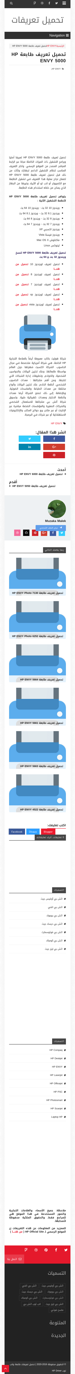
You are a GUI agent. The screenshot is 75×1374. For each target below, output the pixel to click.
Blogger (48, 831)
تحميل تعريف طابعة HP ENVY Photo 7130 (37, 593)
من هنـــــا (17, 1231)
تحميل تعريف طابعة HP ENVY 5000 (38, 57)
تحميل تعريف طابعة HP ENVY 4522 (41, 809)
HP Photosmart (54, 1100)
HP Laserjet (56, 1075)
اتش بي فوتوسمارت (52, 932)
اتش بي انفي (55, 907)
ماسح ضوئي (57, 1310)
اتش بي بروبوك (54, 915)
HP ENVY (51, 46)
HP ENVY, (56, 69)
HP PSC (58, 1092)
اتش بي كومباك (54, 940)
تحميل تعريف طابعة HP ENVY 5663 (41, 766)
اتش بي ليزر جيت (53, 949)
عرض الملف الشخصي (51, 528)
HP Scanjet (56, 1108)
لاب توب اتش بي (32, 1304)
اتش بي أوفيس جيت (51, 899)
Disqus (33, 831)
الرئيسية (60, 46)
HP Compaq (56, 1050)
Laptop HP (56, 1117)
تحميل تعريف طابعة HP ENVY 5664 (41, 679)
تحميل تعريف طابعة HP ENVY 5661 (41, 723)
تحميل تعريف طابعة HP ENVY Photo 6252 (37, 636)
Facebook (16, 831)
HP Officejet (56, 1083)
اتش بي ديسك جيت (52, 924)
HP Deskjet (56, 1058)
